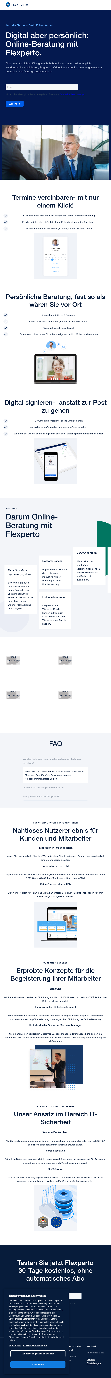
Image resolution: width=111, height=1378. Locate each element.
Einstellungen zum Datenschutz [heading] (27, 1295)
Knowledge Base (95, 1352)
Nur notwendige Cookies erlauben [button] (38, 1354)
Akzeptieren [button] (38, 1364)
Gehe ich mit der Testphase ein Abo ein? (44, 787)
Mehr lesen (15, 1345)
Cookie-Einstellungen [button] (94, 1361)
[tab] (55, 760)
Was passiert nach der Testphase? (41, 796)
